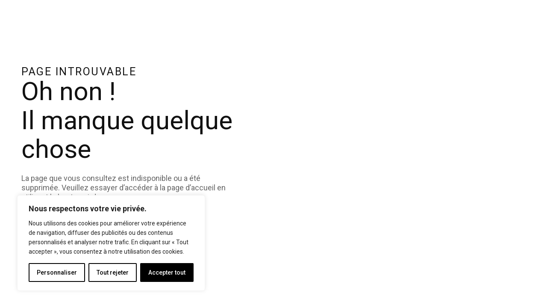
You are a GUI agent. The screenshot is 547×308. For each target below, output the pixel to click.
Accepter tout (166, 272)
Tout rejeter (113, 272)
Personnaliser (57, 272)
